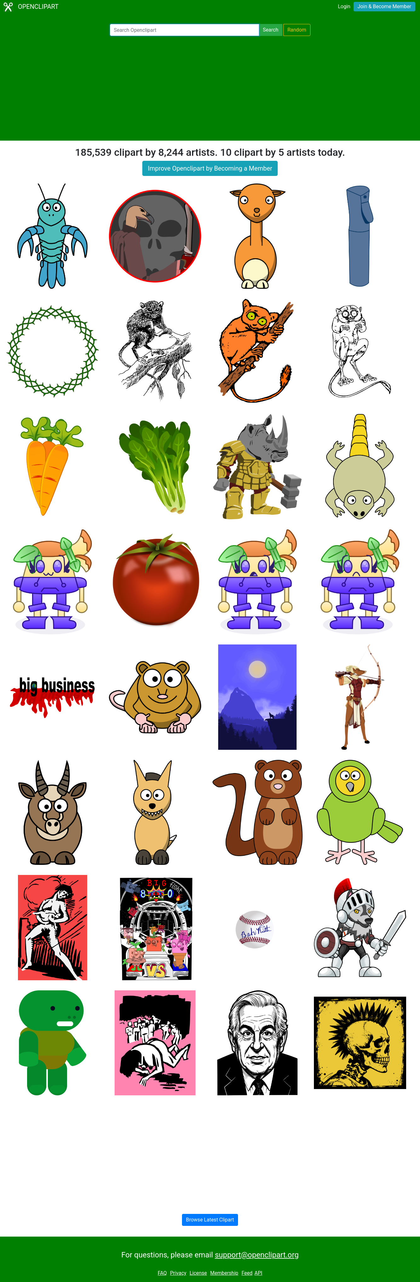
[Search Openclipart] (184, 30)
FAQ (162, 1273)
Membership (224, 1273)
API (258, 1273)
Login (344, 6)
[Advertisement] (210, 88)
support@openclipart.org (256, 1254)
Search (270, 30)
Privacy (178, 1273)
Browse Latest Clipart (210, 1220)
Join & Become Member (384, 6)
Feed (247, 1273)
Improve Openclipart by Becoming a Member (210, 168)
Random (296, 30)
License (198, 1273)
